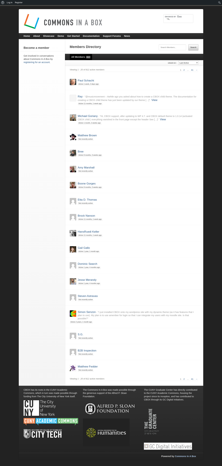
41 (192, 70)
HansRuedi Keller (88, 231)
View (154, 100)
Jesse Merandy (87, 279)
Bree (81, 151)
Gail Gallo (84, 247)
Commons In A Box (185, 456)
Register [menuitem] (19, 2)
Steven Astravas (88, 296)
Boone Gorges (87, 183)
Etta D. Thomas (87, 199)
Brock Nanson (86, 215)
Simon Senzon (87, 312)
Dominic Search (87, 263)
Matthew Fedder (88, 366)
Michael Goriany (88, 116)
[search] (173, 17)
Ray (80, 96)
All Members (81, 57)
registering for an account (37, 62)
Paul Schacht (86, 80)
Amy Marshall (86, 167)
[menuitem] (3, 2)
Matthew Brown (87, 135)
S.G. (80, 334)
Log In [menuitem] (10, 2)
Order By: (172, 63)
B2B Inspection (87, 350)
